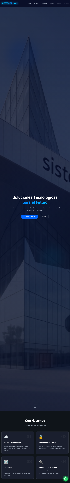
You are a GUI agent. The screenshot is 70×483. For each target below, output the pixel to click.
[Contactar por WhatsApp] (65, 478)
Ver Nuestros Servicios (29, 216)
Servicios (36, 3)
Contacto (66, 3)
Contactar (43, 216)
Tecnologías (44, 3)
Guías (59, 3)
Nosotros (52, 3)
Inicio (29, 3)
